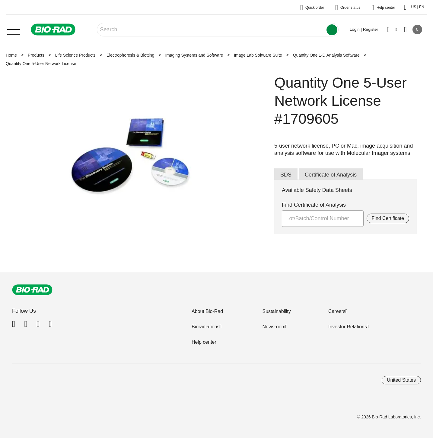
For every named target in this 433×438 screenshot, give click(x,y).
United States (401, 380)
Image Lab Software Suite (258, 55)
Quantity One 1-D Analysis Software (326, 55)
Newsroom (273, 326)
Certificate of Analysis (331, 175)
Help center (204, 342)
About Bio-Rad (207, 311)
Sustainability (276, 311)
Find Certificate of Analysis (314, 205)
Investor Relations (347, 326)
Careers (336, 311)
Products (36, 55)
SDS (285, 175)
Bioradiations (206, 326)
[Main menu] (13, 29)
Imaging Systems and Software (194, 55)
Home (11, 55)
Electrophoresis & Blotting (130, 55)
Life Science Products (75, 55)
